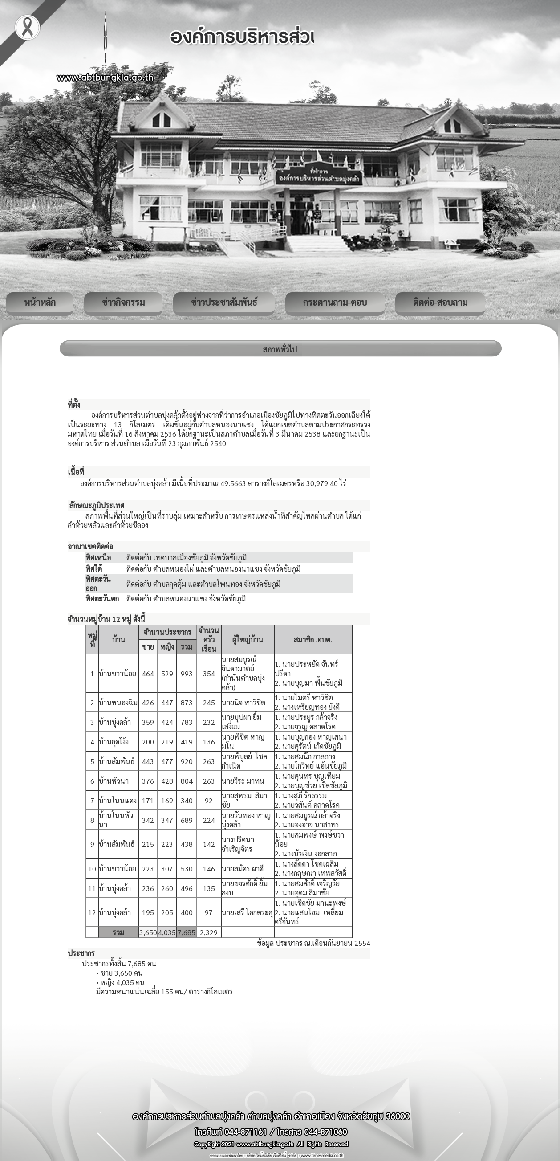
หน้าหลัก (40, 302)
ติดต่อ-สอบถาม (440, 302)
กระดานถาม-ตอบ (335, 302)
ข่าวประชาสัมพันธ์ (224, 302)
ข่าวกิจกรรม (123, 302)
